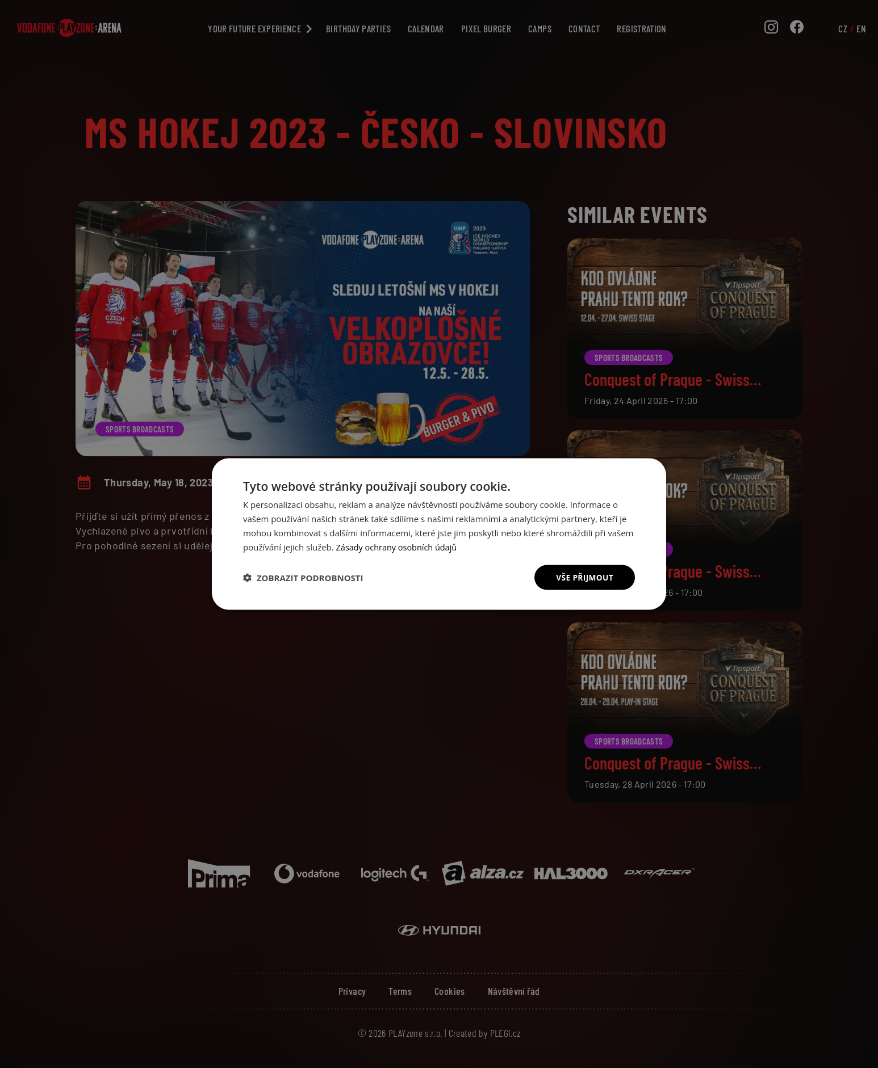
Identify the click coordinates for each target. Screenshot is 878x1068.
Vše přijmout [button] (584, 576)
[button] (303, 578)
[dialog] (439, 534)
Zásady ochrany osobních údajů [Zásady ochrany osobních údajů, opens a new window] (399, 546)
